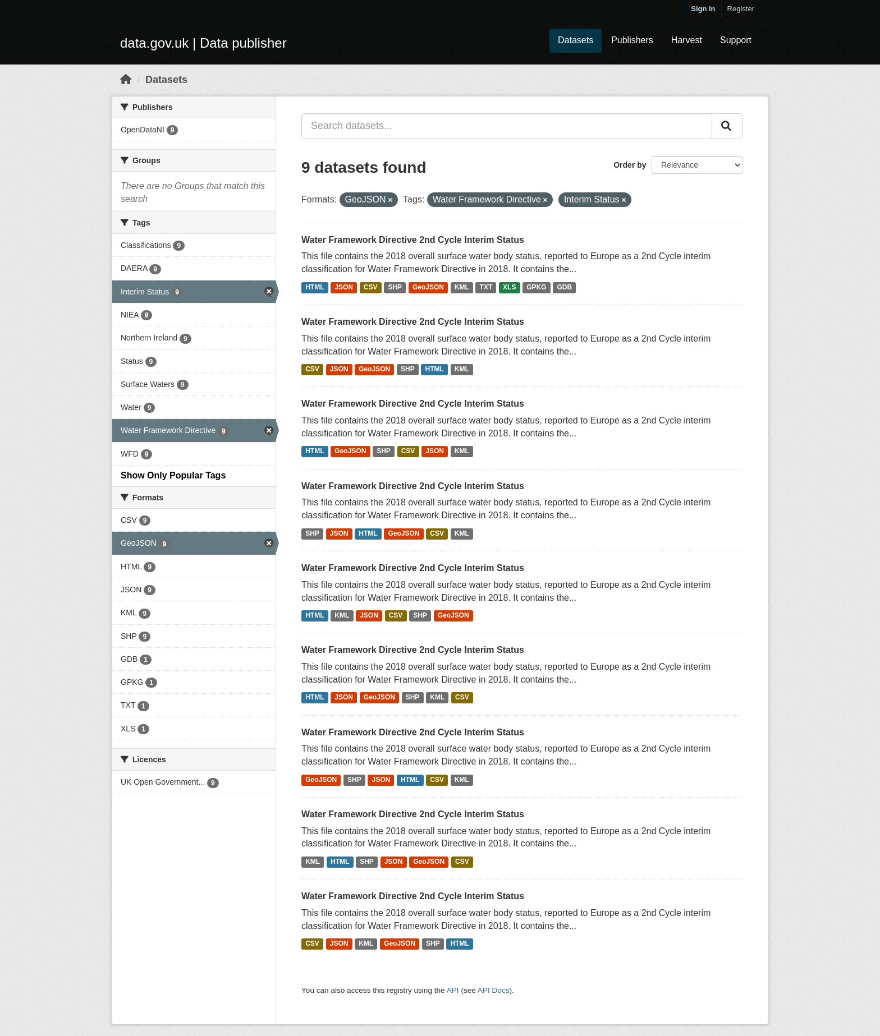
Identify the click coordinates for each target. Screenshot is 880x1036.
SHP (395, 287)
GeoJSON (428, 287)
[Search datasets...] (506, 126)
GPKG (536, 287)
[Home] (125, 79)
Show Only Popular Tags (173, 475)
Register (740, 8)
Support (735, 40)
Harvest (686, 40)
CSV (371, 287)
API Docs (494, 990)
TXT (486, 287)
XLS (509, 287)
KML (462, 287)
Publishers (632, 40)
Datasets (575, 40)
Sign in (703, 8)
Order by (629, 164)
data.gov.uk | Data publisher (203, 42)
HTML (314, 287)
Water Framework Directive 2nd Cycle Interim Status (412, 240)
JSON (343, 287)
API (453, 990)
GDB (564, 287)
